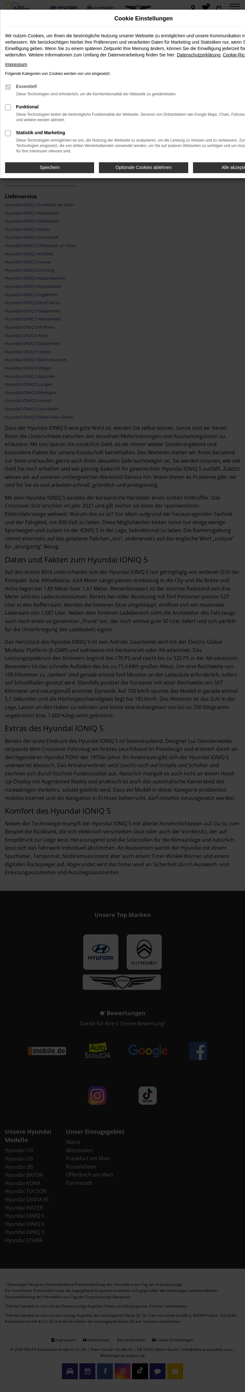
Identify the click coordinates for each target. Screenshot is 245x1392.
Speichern (50, 167)
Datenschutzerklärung (198, 54)
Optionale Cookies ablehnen (143, 167)
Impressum (16, 64)
